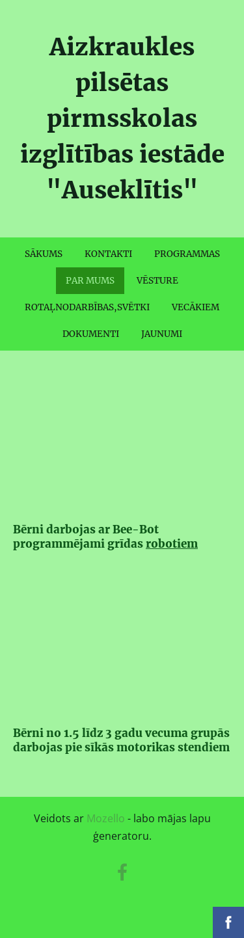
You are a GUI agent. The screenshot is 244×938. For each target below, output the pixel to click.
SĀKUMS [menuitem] (43, 254)
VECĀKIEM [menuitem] (195, 307)
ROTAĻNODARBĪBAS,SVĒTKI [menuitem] (87, 307)
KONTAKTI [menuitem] (108, 254)
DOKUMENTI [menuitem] (90, 334)
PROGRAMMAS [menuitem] (187, 254)
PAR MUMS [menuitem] (90, 280)
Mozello (106, 818)
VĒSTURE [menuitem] (157, 280)
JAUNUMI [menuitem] (161, 334)
